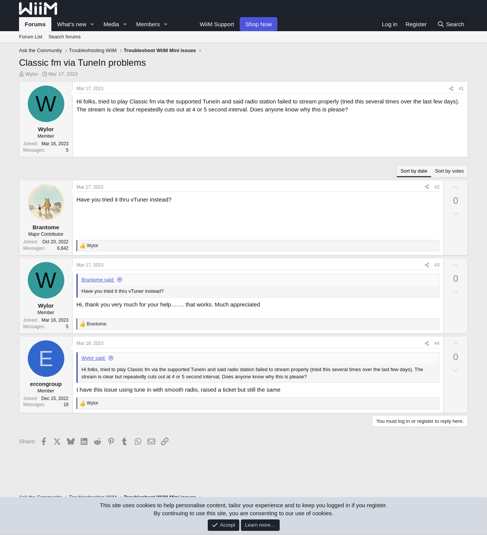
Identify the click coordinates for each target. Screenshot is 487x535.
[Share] (451, 88)
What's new (71, 24)
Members (148, 24)
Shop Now (258, 24)
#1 (461, 88)
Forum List (30, 37)
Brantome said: (98, 280)
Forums (35, 24)
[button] (92, 24)
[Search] (450, 24)
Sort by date (414, 171)
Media (111, 24)
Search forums (64, 37)
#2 (436, 187)
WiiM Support (217, 24)
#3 (436, 265)
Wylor (31, 74)
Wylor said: (93, 358)
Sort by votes (449, 171)
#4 (436, 343)
